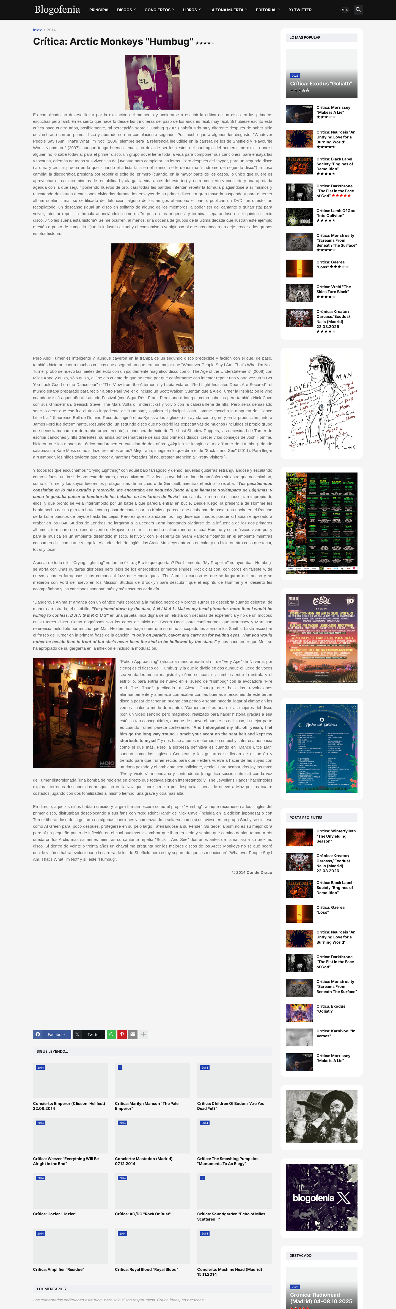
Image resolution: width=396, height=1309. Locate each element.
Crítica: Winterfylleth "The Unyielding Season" (336, 836)
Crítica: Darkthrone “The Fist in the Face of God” (335, 191)
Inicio (37, 30)
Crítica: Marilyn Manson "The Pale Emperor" (146, 1106)
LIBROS (190, 9)
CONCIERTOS (157, 9)
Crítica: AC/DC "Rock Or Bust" (143, 1213)
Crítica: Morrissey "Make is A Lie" (333, 112)
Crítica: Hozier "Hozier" (54, 1213)
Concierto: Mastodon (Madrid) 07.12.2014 (144, 1161)
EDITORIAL (266, 9)
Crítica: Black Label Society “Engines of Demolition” (335, 166)
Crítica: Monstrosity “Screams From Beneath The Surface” (337, 242)
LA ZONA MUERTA (226, 9)
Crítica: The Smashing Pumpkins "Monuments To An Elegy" (227, 1161)
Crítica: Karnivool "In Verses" (336, 1033)
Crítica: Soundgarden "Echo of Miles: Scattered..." (231, 1216)
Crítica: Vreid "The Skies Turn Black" (334, 291)
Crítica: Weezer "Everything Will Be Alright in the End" (66, 1161)
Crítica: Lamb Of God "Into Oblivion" (336, 215)
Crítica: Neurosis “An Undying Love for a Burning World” (336, 139)
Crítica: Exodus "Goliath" (331, 1008)
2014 (51, 30)
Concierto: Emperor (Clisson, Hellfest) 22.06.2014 (69, 1106)
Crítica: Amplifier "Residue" (58, 1269)
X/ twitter (300, 9)
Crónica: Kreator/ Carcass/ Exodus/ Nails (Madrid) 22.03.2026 (333, 321)
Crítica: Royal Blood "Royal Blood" (146, 1269)
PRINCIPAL (99, 9)
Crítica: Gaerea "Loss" (333, 264)
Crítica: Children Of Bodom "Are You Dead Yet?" (231, 1106)
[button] (345, 10)
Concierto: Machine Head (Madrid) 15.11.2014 (229, 1272)
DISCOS (124, 9)
